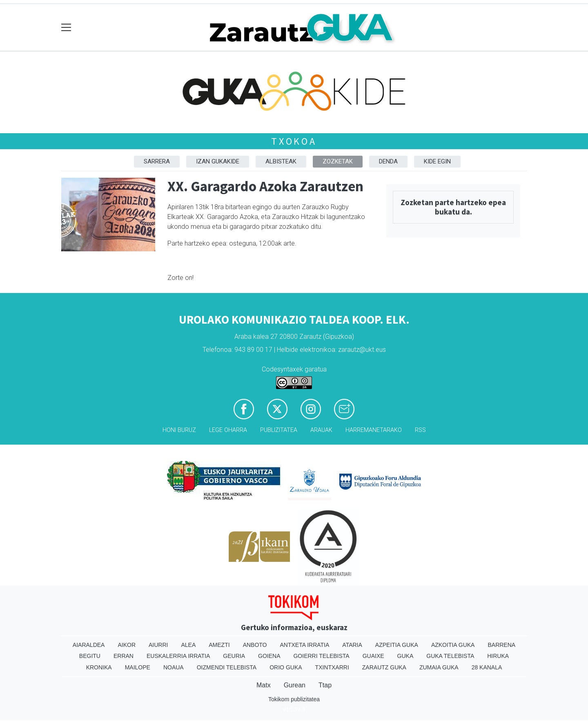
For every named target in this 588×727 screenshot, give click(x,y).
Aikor (127, 645)
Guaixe (373, 656)
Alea (188, 645)
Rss (420, 430)
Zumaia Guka (439, 667)
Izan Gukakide (217, 161)
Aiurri (158, 645)
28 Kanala (487, 667)
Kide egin (437, 161)
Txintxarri (332, 667)
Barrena (501, 645)
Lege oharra (228, 430)
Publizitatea (278, 430)
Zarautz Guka (384, 667)
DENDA (388, 161)
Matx (263, 685)
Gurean (294, 685)
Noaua (173, 667)
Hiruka (498, 656)
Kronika (99, 667)
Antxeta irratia (305, 645)
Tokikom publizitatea (294, 699)
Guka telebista (450, 656)
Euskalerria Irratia (178, 656)
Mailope (137, 667)
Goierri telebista (321, 656)
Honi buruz (179, 430)
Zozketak (338, 161)
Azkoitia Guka (453, 645)
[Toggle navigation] (66, 27)
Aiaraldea (89, 645)
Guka (405, 656)
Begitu (89, 656)
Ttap (325, 685)
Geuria (234, 656)
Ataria (352, 645)
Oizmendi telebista (227, 667)
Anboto (255, 645)
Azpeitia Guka (396, 645)
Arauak (321, 430)
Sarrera (157, 161)
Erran (124, 656)
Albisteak (280, 161)
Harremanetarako (373, 430)
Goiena (269, 656)
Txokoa (294, 141)
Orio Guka (286, 667)
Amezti (219, 645)
